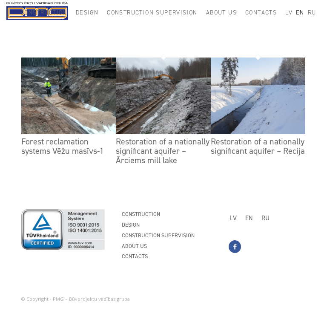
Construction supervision (158, 235)
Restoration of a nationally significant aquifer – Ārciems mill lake (162, 151)
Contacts (135, 256)
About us (134, 246)
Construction (141, 214)
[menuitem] (44, 13)
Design (131, 224)
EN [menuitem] (249, 218)
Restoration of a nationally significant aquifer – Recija (258, 146)
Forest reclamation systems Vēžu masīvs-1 (62, 146)
